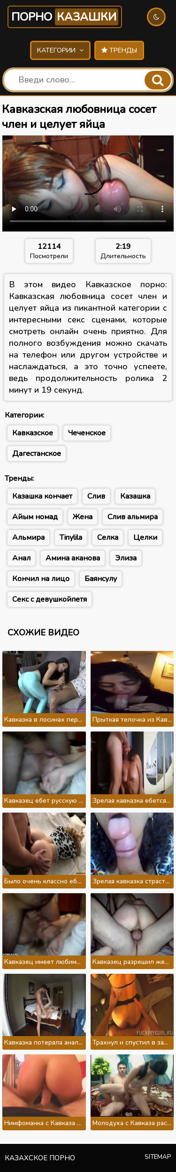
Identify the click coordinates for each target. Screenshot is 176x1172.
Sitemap (158, 1157)
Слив (96, 496)
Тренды (119, 50)
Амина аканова (73, 558)
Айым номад (35, 517)
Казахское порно (40, 1158)
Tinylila (71, 537)
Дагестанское (36, 453)
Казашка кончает (42, 496)
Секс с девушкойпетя (49, 599)
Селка (107, 537)
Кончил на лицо (40, 579)
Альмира (28, 537)
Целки (145, 537)
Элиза (126, 558)
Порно (64, 16)
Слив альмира (132, 517)
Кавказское (32, 433)
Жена (82, 517)
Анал (21, 558)
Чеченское (87, 433)
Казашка (135, 496)
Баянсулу (100, 579)
